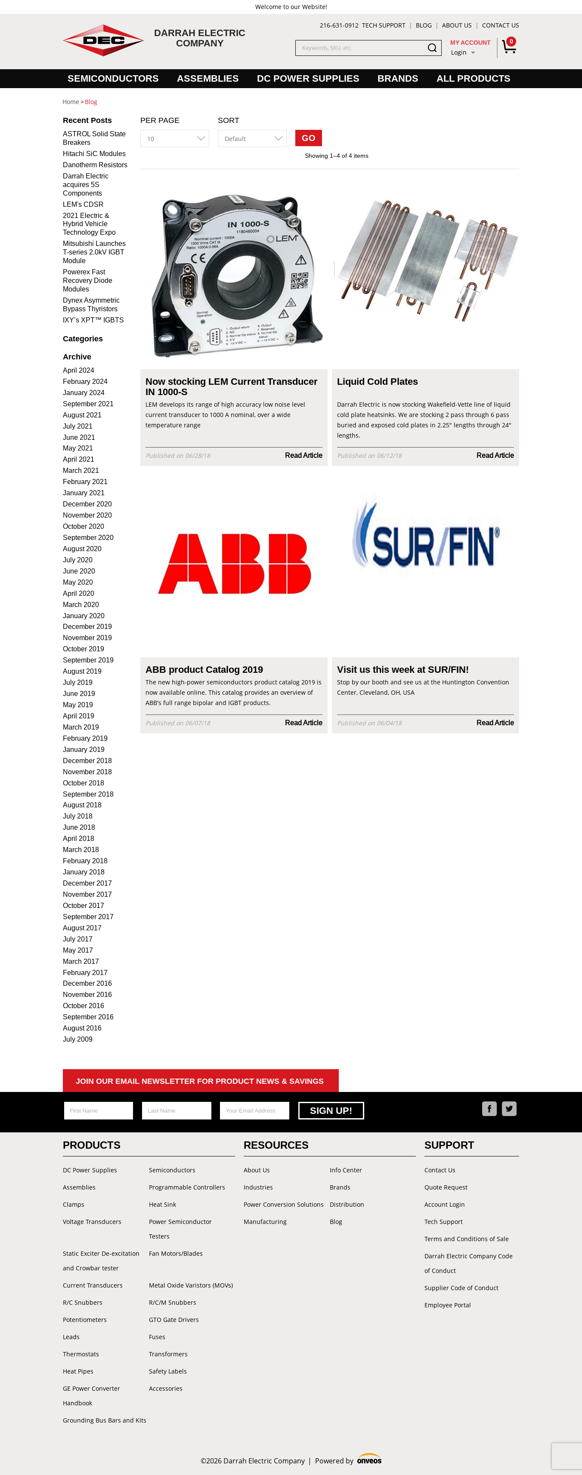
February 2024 (85, 381)
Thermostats (81, 1354)
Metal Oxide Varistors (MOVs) (191, 1285)
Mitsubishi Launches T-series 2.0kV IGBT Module (94, 252)
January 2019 (84, 749)
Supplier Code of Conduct (461, 1288)
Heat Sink (162, 1204)
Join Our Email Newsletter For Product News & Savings (200, 1081)
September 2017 (88, 916)
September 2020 (88, 537)
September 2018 (88, 794)
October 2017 (83, 905)
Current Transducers (93, 1285)
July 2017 (78, 939)
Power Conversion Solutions (284, 1204)
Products (92, 1145)
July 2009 (78, 1039)
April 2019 (78, 716)
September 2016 (88, 1017)
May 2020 (78, 582)
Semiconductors (113, 78)
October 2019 (83, 649)
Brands (398, 78)
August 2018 (82, 805)
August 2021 (82, 415)
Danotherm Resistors (95, 165)
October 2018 (83, 783)
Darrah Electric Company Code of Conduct (468, 1263)
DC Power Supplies (308, 78)
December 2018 (87, 760)
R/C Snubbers (82, 1302)
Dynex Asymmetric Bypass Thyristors (91, 305)
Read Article (303, 455)
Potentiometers (85, 1320)
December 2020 (87, 504)
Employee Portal (447, 1305)
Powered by (348, 1459)
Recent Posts (87, 120)
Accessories (166, 1388)
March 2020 (81, 604)
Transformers (168, 1354)
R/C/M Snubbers (172, 1302)
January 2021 (84, 493)
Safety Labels (168, 1371)
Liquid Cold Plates (377, 382)
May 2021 (78, 448)
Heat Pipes (78, 1371)
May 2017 (78, 950)
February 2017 (85, 972)
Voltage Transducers (92, 1221)
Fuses (157, 1337)
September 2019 (88, 660)
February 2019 (85, 738)
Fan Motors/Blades (176, 1253)
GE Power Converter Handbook (91, 1395)
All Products (473, 78)
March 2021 (81, 470)
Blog (424, 25)
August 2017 (82, 928)
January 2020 (84, 615)
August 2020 (82, 548)
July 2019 (78, 682)
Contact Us (500, 25)
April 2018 (78, 838)
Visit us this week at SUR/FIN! (403, 670)
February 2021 (85, 481)
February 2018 (85, 861)
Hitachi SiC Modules (94, 153)
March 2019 (81, 727)
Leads (71, 1337)
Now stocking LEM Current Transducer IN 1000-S (232, 387)
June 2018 (79, 827)
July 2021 (78, 426)
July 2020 (78, 560)
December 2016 (87, 983)
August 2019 (82, 671)
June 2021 (79, 437)
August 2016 (82, 1028)
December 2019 (87, 626)
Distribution (347, 1204)
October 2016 (83, 1005)
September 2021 (88, 404)
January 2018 (84, 872)
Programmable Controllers (187, 1187)
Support (449, 1145)
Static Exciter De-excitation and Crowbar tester (101, 1260)
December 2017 (87, 883)
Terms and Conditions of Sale (466, 1239)
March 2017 (81, 961)
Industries (258, 1187)
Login (459, 52)
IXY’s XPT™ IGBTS (93, 320)
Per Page (160, 120)
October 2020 (83, 526)
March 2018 (81, 849)
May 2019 (78, 704)
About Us (457, 25)
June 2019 (79, 693)
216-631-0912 (339, 25)
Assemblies (208, 78)
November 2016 (87, 994)
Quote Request (445, 1187)
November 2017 (87, 894)
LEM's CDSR (83, 204)
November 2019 (87, 637)
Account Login (444, 1204)
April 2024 (78, 370)
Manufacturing (265, 1221)
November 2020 (87, 515)
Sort (228, 120)
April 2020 (78, 593)
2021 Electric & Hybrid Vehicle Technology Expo (89, 224)
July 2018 (78, 816)
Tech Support (384, 25)
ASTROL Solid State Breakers (94, 138)
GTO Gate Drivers (174, 1320)
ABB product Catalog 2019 (204, 670)
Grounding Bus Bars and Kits (104, 1420)
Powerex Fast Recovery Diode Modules (87, 280)
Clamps (73, 1204)
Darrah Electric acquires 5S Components (85, 184)
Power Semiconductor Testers (180, 1228)
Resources (276, 1145)
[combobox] (174, 138)
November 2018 (87, 772)
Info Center (346, 1170)
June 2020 (79, 571)
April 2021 (78, 459)
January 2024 (84, 392)
